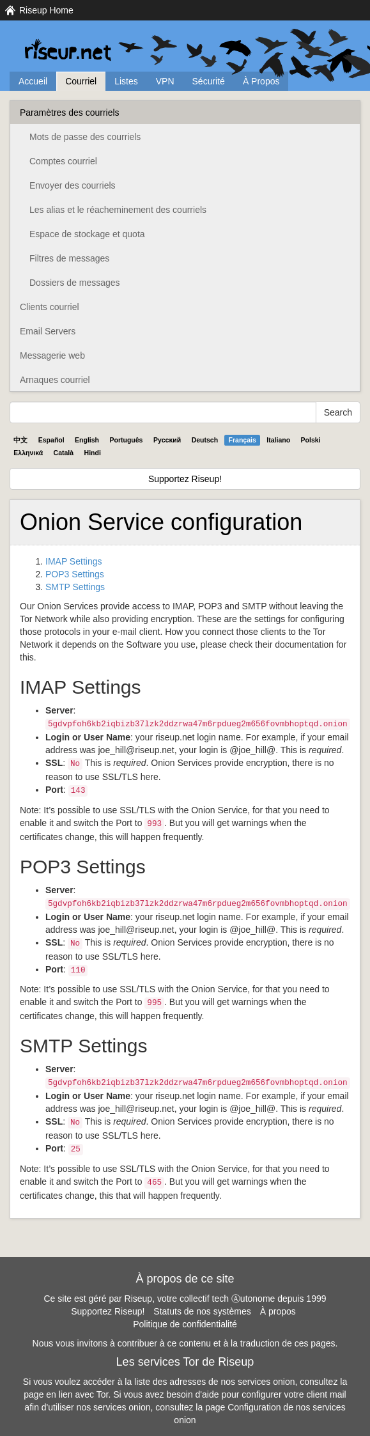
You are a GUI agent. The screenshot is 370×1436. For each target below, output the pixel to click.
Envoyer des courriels (72, 185)
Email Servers (47, 331)
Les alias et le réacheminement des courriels (117, 210)
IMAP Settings (73, 561)
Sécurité (208, 81)
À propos (278, 1311)
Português (126, 440)
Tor (102, 1394)
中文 (20, 440)
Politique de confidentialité (185, 1324)
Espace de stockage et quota (87, 234)
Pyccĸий (167, 440)
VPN (165, 81)
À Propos (261, 81)
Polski (311, 440)
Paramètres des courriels (69, 112)
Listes (126, 81)
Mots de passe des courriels (85, 137)
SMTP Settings (75, 587)
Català (64, 453)
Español (51, 440)
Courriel (80, 81)
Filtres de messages (69, 258)
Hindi (92, 453)
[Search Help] (163, 412)
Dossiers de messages (74, 282)
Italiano (278, 440)
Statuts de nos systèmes (202, 1311)
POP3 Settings (74, 574)
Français (242, 440)
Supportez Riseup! (185, 479)
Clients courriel (49, 307)
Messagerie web (52, 355)
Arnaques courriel (55, 380)
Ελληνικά (28, 453)
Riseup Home (46, 10)
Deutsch (205, 440)
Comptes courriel (63, 161)
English (87, 440)
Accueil (33, 81)
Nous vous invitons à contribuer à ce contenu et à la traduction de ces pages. (185, 1343)
